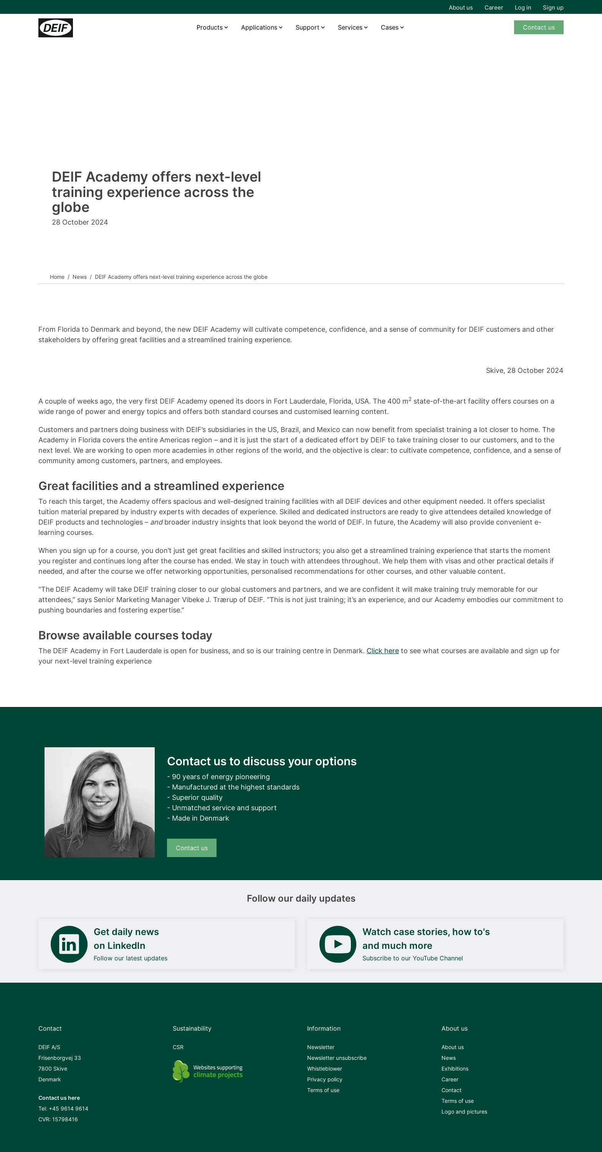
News (80, 276)
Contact (451, 1090)
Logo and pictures (464, 1111)
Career (494, 7)
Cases (390, 27)
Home (57, 276)
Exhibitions (455, 1068)
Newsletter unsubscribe (337, 1057)
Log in (523, 7)
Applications (259, 27)
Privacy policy (324, 1079)
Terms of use (323, 1090)
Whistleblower (324, 1068)
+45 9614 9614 (68, 1108)
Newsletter (320, 1047)
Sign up (553, 7)
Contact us (539, 27)
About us (461, 7)
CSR (178, 1047)
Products (210, 27)
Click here (383, 651)
